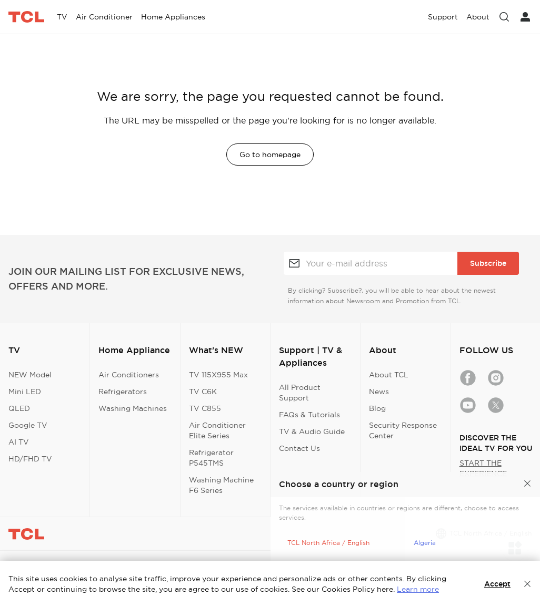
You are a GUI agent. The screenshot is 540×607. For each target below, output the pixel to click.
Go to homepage (270, 154)
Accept (497, 584)
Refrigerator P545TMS (211, 458)
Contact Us (299, 448)
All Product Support (300, 393)
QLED (19, 408)
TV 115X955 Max (218, 374)
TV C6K (203, 391)
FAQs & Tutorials (309, 414)
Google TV (27, 425)
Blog (377, 408)
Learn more (418, 589)
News (379, 391)
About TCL (388, 374)
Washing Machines (132, 408)
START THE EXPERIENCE (483, 468)
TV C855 (205, 408)
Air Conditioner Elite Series (217, 430)
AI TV (18, 442)
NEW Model (30, 374)
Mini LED (24, 391)
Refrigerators (122, 391)
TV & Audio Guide (312, 431)
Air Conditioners (128, 374)
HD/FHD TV (30, 459)
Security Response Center (403, 430)
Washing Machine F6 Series (221, 485)
